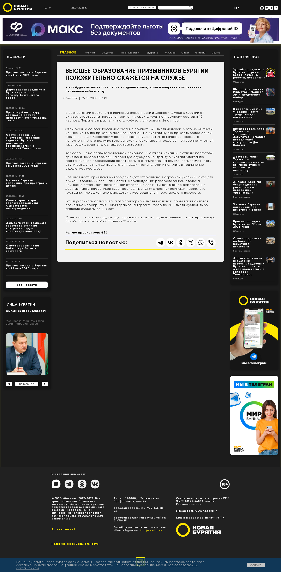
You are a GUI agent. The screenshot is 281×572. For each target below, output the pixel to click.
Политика (89, 52)
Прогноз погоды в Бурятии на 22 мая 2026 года (26, 267)
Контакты (200, 52)
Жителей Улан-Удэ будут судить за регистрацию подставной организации (247, 187)
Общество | (71, 98)
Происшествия (130, 52)
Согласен (255, 565)
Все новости (27, 285)
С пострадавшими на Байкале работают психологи (22, 248)
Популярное (247, 57)
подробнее (26, 383)
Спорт (185, 52)
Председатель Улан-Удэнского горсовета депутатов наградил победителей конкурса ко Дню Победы (249, 137)
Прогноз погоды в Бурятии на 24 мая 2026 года (26, 74)
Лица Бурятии (21, 304)
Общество (107, 52)
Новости (16, 57)
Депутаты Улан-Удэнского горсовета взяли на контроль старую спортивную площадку (26, 227)
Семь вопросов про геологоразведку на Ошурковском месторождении (22, 204)
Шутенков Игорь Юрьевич (26, 311)
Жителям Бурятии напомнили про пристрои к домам (26, 183)
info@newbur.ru (151, 530)
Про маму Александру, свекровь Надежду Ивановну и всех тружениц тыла (26, 116)
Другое (216, 52)
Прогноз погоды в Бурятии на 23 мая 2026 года (26, 164)
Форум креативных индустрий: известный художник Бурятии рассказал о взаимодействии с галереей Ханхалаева (23, 141)
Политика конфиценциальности (75, 543)
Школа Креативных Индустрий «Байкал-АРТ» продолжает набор (249, 93)
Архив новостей (63, 529)
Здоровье (152, 52)
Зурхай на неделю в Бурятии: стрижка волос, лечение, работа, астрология (249, 73)
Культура (170, 52)
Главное (68, 52)
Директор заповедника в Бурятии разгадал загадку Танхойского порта (25, 93)
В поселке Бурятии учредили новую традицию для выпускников (247, 113)
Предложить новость (142, 7)
